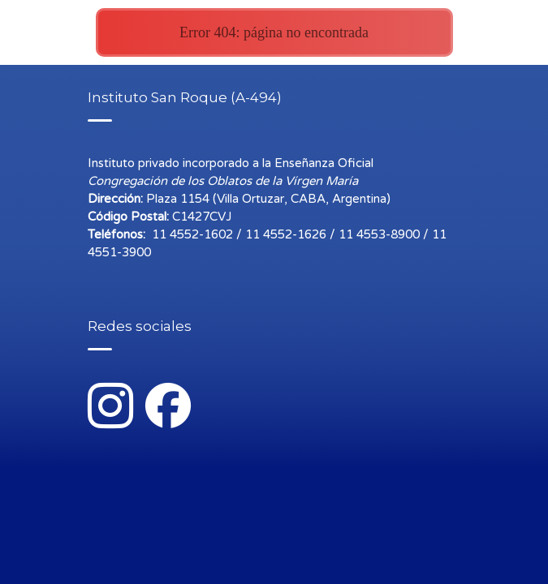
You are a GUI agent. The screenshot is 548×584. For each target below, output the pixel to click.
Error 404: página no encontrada (274, 32)
